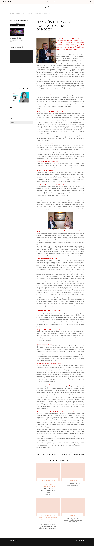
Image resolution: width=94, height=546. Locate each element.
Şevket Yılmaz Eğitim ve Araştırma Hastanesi (49, 485)
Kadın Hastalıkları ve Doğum (48, 517)
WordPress (58, 544)
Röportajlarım (49, 482)
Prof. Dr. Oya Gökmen (48, 519)
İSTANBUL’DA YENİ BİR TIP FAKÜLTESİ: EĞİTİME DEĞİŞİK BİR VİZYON (73, 520)
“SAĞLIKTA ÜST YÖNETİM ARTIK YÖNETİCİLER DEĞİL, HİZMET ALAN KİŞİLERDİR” (48, 526)
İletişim (54, 1)
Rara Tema (53, 544)
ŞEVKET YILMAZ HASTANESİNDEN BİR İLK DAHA (48, 490)
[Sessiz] (29, 62)
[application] (21, 56)
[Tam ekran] (31, 62)
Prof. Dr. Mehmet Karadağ (48, 480)
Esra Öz (47, 7)
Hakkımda (48, 1)
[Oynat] (11, 62)
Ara (11, 107)
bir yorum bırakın (44, 33)
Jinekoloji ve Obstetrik (48, 515)
